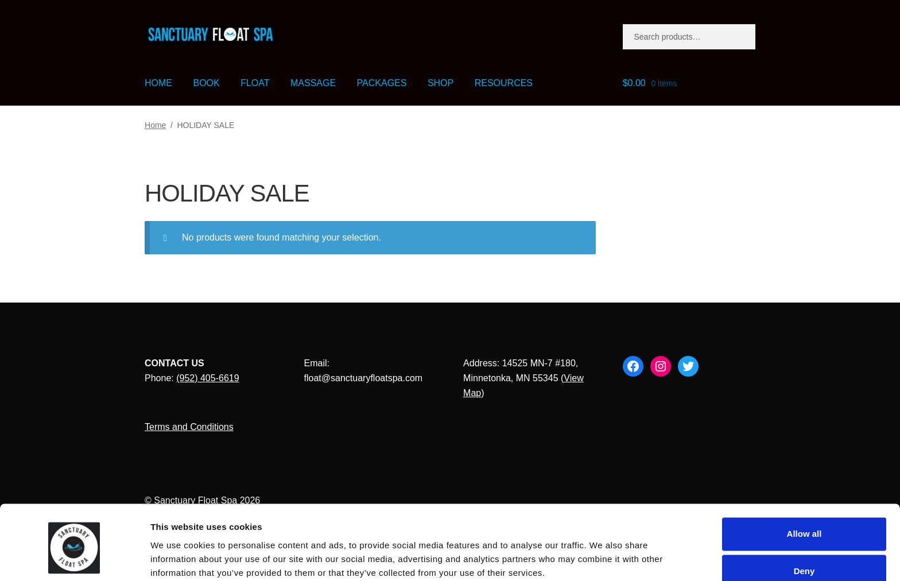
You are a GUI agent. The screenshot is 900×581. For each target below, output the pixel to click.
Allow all (804, 488)
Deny (804, 525)
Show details (177, 558)
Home (155, 125)
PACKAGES (382, 83)
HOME (158, 83)
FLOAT (254, 83)
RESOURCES (504, 83)
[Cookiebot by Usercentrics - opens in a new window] (74, 558)
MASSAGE (313, 83)
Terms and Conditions (189, 427)
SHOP (440, 83)
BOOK (206, 83)
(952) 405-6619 (207, 378)
